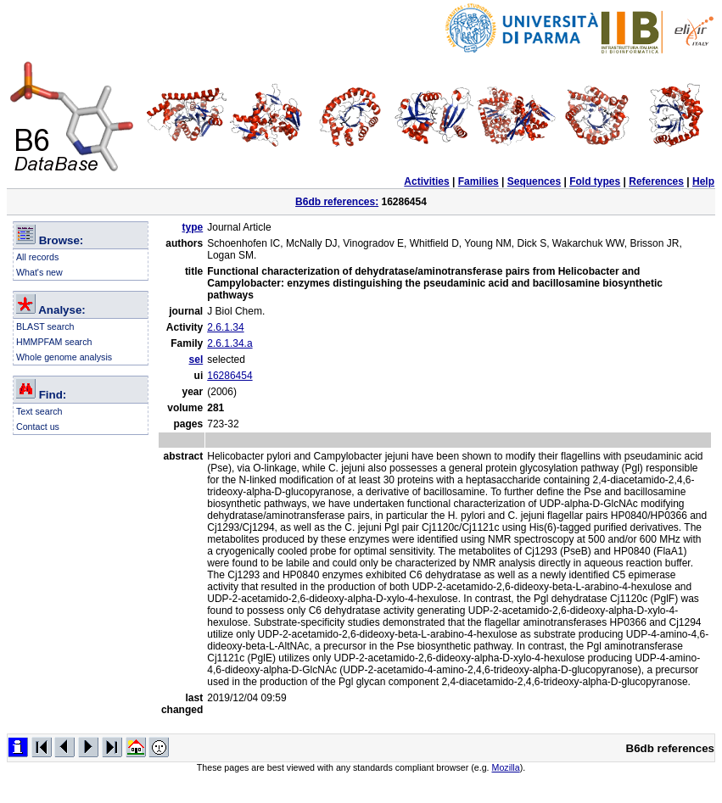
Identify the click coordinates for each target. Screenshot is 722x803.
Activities (426, 181)
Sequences (534, 181)
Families (478, 181)
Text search (39, 411)
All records (37, 257)
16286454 (229, 376)
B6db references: (336, 202)
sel (196, 359)
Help (703, 181)
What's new (39, 272)
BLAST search (45, 326)
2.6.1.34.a (229, 343)
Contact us (37, 426)
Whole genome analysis (64, 357)
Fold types (594, 181)
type (193, 227)
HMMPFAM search (54, 342)
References (656, 181)
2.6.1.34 (225, 327)
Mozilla (506, 767)
